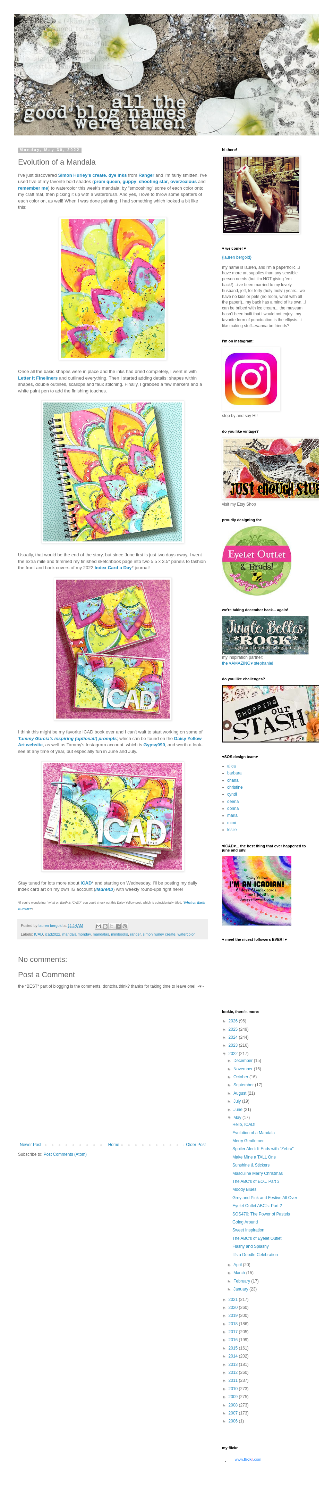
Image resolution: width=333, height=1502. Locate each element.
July (237, 1101)
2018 (234, 1323)
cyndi (232, 794)
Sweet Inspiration (248, 1230)
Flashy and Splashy (250, 1246)
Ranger (146, 175)
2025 (234, 1029)
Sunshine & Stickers (251, 1165)
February (242, 1281)
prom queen (107, 181)
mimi (231, 822)
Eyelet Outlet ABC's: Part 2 (257, 1205)
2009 (234, 1396)
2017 (234, 1331)
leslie (232, 829)
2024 (234, 1037)
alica (231, 766)
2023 (234, 1045)
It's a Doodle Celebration (255, 1254)
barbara (234, 773)
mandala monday (76, 934)
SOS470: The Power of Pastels (261, 1214)
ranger (135, 934)
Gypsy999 (154, 744)
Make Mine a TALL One (254, 1157)
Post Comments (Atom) (65, 1154)
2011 (234, 1380)
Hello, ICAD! (243, 1124)
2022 (234, 1053)
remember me (33, 188)
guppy (129, 181)
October (241, 1076)
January (241, 1289)
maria (232, 815)
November (243, 1069)
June (238, 1109)
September (244, 1084)
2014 (234, 1356)
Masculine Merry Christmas (257, 1173)
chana (233, 780)
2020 (234, 1307)
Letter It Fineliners (38, 378)
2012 (234, 1372)
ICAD (86, 883)
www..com (248, 1459)
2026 (234, 1021)
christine (235, 787)
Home (113, 1144)
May (237, 1117)
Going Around (245, 1222)
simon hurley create (159, 934)
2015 (234, 1348)
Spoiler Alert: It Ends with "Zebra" (263, 1148)
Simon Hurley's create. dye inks (92, 175)
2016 (234, 1339)
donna (233, 808)
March (239, 1272)
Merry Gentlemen (248, 1140)
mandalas (101, 934)
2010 (234, 1388)
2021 (234, 1299)
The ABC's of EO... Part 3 (256, 1181)
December (243, 1060)
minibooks (119, 934)
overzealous (183, 181)
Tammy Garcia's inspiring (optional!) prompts (67, 738)
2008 (234, 1405)
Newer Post (30, 1144)
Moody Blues (244, 1189)
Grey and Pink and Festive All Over (264, 1197)
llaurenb (104, 889)
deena (233, 801)
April (238, 1264)
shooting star (153, 181)
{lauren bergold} (236, 257)
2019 (234, 1315)
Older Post (196, 1144)
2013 (234, 1364)
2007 (234, 1413)
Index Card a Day (113, 567)
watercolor (186, 934)
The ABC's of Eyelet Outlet (257, 1238)
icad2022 (52, 934)
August (240, 1093)
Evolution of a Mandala (253, 1132)
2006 (234, 1421)
